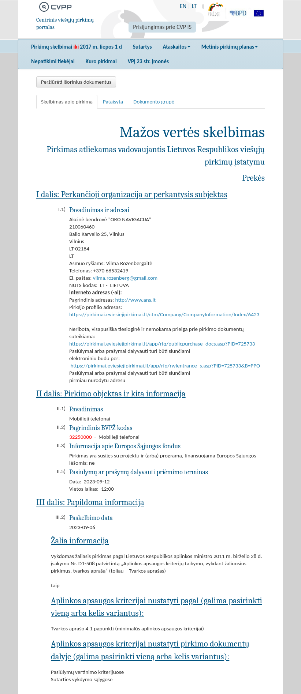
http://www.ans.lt (135, 300)
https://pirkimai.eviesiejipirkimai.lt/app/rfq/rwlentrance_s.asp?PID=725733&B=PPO (165, 365)
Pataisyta (113, 101)
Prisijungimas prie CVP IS (162, 26)
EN (183, 6)
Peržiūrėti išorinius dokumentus (76, 82)
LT (194, 6)
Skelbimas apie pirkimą (67, 101)
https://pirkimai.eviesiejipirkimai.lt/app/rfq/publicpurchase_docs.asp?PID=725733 (162, 343)
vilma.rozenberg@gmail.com (125, 278)
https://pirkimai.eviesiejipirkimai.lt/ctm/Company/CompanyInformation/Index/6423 (164, 314)
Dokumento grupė (153, 101)
